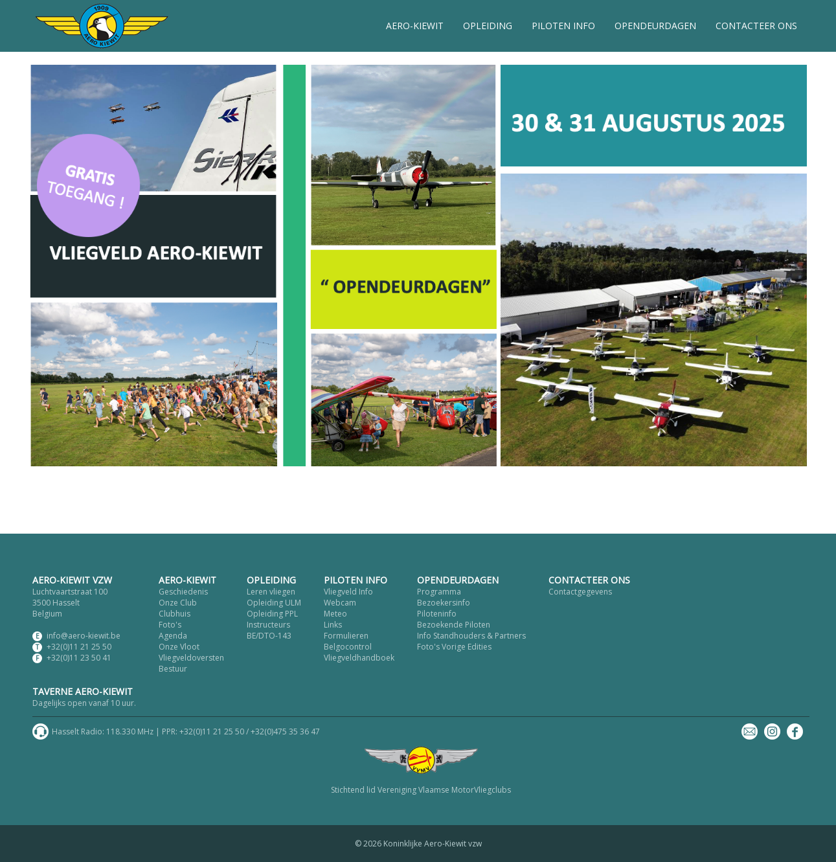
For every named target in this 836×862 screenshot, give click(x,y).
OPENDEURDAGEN (655, 25)
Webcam (340, 602)
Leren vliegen (271, 591)
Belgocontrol (348, 646)
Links (333, 624)
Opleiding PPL (272, 613)
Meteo (335, 613)
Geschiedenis (183, 591)
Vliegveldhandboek (359, 657)
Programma (439, 591)
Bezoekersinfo (443, 602)
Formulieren (346, 635)
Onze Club (178, 602)
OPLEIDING (487, 25)
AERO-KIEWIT (415, 25)
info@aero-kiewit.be (83, 635)
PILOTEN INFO (563, 25)
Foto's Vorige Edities (454, 646)
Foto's (170, 624)
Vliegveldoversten (191, 657)
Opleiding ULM (274, 602)
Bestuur (173, 668)
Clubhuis (174, 613)
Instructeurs (268, 624)
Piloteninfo (437, 613)
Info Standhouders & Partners (471, 635)
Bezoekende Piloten (453, 624)
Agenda (173, 635)
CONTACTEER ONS (756, 25)
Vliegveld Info (348, 591)
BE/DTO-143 (269, 635)
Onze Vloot (179, 646)
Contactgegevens (580, 591)
